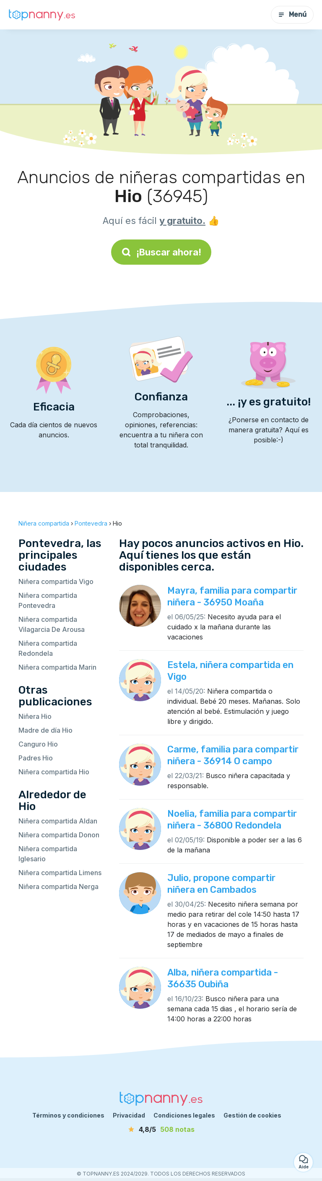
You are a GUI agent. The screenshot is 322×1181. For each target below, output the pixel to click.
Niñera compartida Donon (58, 835)
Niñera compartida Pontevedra (47, 600)
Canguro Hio (38, 744)
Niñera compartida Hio (53, 772)
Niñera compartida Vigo (55, 581)
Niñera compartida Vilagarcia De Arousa (51, 624)
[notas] (161, 1129)
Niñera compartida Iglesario (47, 853)
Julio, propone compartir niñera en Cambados (221, 883)
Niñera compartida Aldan (57, 821)
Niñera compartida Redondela (47, 648)
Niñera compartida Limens (59, 872)
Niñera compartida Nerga (58, 886)
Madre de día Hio (45, 730)
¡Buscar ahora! (161, 252)
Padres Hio (35, 758)
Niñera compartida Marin (57, 667)
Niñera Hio (35, 716)
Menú (292, 14)
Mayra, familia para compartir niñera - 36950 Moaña (232, 596)
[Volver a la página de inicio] (41, 15)
